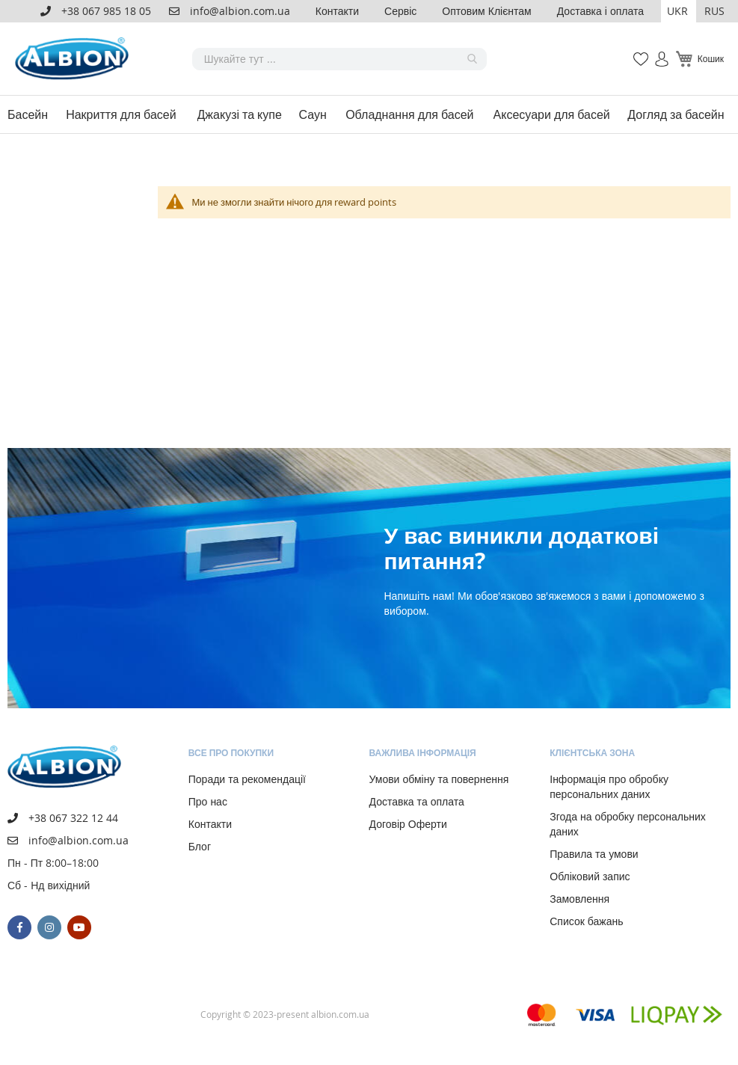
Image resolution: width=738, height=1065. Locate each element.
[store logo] (75, 58)
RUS (714, 11)
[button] (678, 11)
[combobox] (340, 59)
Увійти (655, 51)
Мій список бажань (636, 51)
